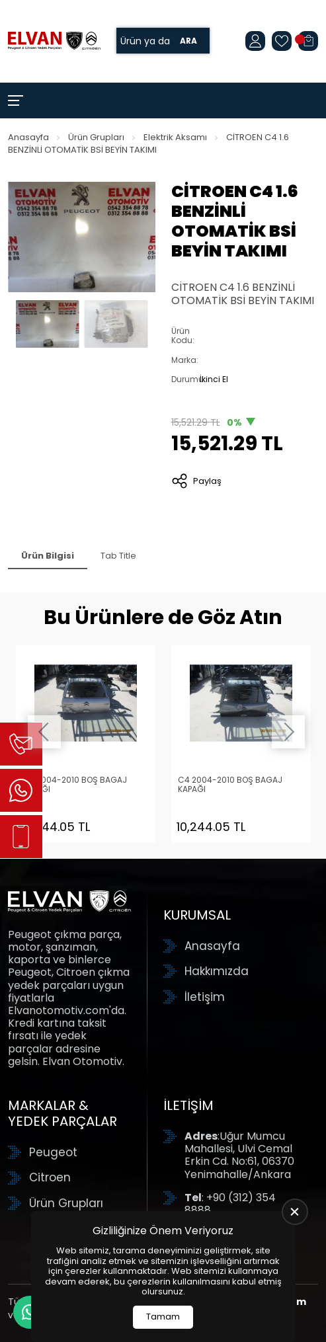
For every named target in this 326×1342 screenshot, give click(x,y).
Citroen (50, 1177)
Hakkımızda (216, 971)
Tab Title (118, 555)
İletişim (204, 997)
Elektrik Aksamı (175, 137)
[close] (295, 1212)
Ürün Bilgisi (47, 555)
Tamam (163, 1316)
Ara (188, 40)
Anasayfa (28, 137)
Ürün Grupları (96, 137)
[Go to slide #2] (116, 324)
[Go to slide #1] (47, 324)
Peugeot (53, 1152)
